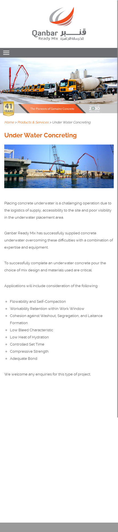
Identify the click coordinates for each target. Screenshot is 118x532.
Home (9, 122)
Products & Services (33, 122)
